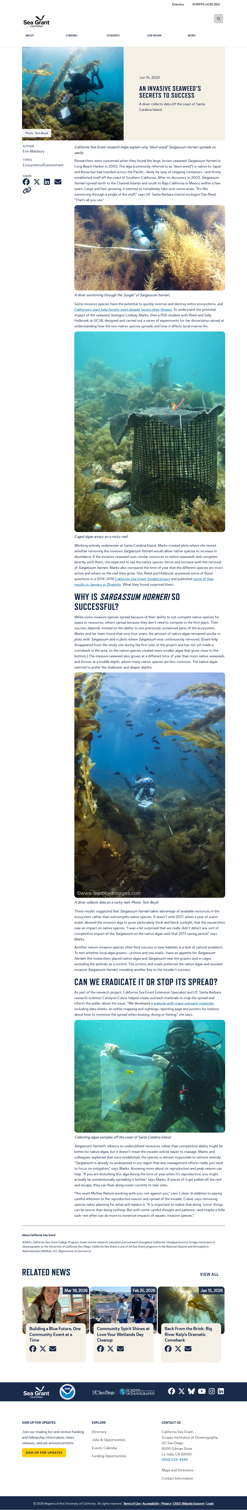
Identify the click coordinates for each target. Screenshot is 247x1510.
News (192, 36)
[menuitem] (207, 4)
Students (114, 36)
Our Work (154, 36)
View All (209, 1273)
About (30, 36)
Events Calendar (104, 1447)
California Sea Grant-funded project (142, 578)
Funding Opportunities (109, 1455)
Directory (178, 4)
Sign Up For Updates (44, 1452)
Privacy (166, 1503)
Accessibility (150, 1503)
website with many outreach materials (184, 1003)
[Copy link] (27, 191)
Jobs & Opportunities (108, 1439)
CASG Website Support (188, 1503)
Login (210, 1503)
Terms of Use (131, 1503)
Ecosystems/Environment (43, 164)
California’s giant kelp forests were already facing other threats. (123, 309)
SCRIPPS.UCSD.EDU (206, 4)
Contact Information (177, 1478)
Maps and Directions (178, 1470)
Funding (72, 36)
